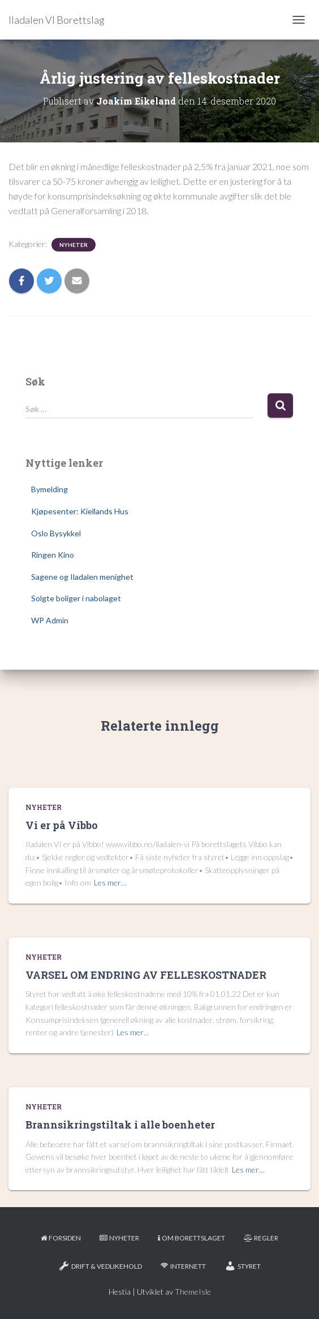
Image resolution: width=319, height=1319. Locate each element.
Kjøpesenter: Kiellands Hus (79, 511)
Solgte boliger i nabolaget (76, 598)
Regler (261, 1238)
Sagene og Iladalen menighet (82, 577)
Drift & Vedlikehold (100, 1266)
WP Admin (49, 620)
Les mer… (110, 882)
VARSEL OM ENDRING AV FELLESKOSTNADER (145, 975)
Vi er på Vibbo (61, 825)
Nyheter (73, 244)
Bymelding (49, 489)
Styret (243, 1266)
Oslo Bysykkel (56, 533)
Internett (183, 1266)
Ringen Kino (52, 554)
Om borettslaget (191, 1238)
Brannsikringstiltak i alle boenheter (120, 1124)
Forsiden (61, 1238)
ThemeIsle (193, 1291)
